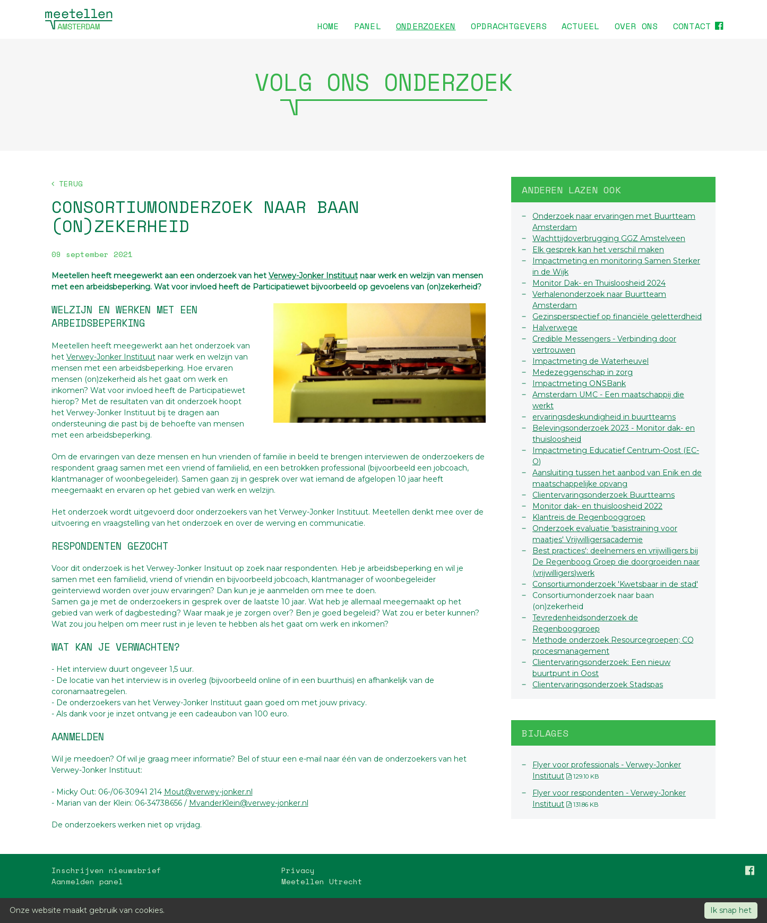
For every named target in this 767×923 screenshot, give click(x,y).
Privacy (298, 870)
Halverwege (555, 327)
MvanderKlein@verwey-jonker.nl (248, 803)
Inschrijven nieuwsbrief (106, 870)
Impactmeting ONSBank (579, 383)
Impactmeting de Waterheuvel (590, 361)
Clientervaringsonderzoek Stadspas (597, 684)
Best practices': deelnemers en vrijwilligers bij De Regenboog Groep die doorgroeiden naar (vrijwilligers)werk (616, 562)
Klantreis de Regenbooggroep (588, 517)
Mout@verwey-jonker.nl (208, 792)
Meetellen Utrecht (322, 881)
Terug (67, 183)
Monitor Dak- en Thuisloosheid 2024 (599, 283)
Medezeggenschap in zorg (582, 372)
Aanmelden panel (87, 881)
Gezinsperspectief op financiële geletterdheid (617, 316)
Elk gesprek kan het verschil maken (598, 249)
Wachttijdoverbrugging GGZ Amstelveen (608, 238)
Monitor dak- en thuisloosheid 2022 (597, 506)
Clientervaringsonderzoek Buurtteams (603, 495)
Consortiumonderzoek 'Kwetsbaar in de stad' (615, 584)
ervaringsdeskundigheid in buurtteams (604, 417)
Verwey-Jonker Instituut (313, 275)
